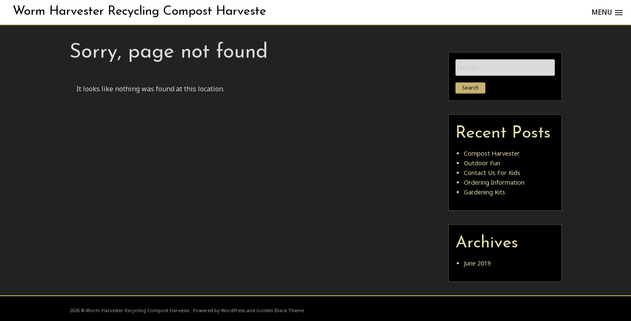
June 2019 (477, 263)
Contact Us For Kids (492, 173)
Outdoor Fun (482, 163)
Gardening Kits (484, 192)
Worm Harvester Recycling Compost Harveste (139, 11)
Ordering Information (494, 182)
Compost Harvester (492, 153)
